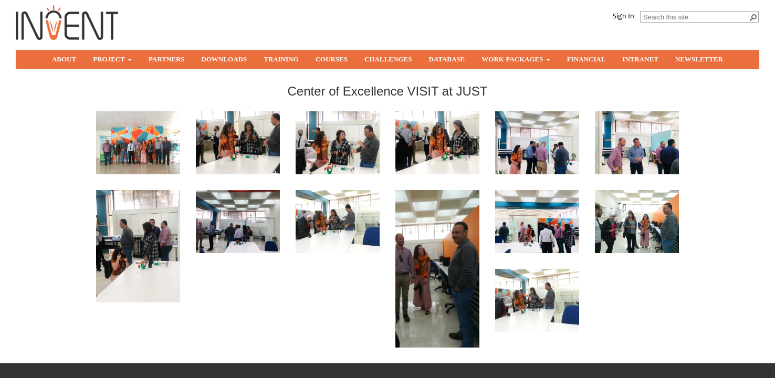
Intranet (640, 59)
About (64, 59)
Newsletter (699, 59)
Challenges (388, 59)
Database (446, 59)
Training (281, 59)
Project (112, 59)
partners (167, 59)
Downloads (224, 59)
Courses (332, 59)
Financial (586, 59)
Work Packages (515, 59)
